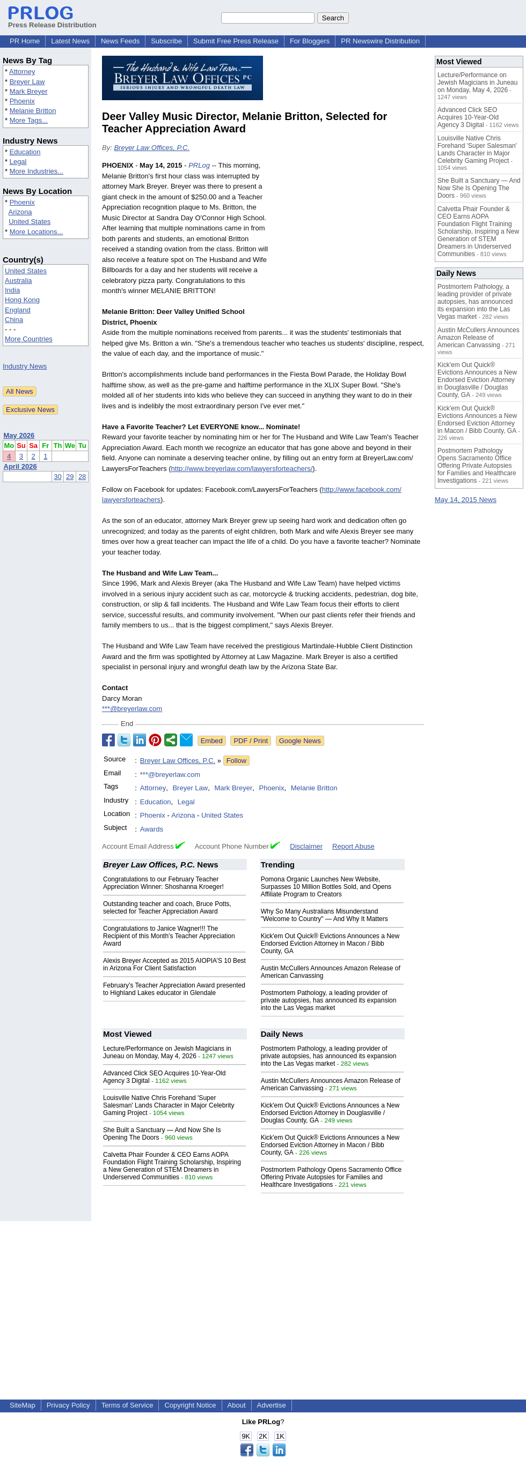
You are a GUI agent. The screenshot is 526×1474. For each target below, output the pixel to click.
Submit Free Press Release (236, 41)
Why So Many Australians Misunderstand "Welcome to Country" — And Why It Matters (324, 915)
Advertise (271, 1405)
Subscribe (166, 41)
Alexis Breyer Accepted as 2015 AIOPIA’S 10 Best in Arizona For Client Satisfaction (174, 964)
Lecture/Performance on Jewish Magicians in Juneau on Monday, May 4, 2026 (167, 1052)
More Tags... (29, 120)
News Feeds (120, 41)
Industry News (25, 366)
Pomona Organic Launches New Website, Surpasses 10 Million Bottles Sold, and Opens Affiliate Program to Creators (326, 887)
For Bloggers (310, 41)
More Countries (29, 339)
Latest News (70, 41)
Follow (237, 761)
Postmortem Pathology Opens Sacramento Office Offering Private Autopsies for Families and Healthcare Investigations (331, 1177)
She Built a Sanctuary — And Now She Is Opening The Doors (479, 188)
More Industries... (36, 171)
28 (82, 477)
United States (29, 222)
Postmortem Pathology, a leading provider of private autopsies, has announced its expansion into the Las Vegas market (329, 1000)
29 (70, 477)
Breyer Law (27, 82)
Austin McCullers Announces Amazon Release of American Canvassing (478, 337)
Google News (300, 741)
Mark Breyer (29, 91)
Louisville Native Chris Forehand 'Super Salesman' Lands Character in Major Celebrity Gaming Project (168, 1105)
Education (25, 152)
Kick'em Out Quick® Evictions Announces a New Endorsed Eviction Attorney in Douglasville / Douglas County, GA (330, 1113)
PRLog (199, 165)
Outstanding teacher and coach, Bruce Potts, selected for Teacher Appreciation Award (167, 907)
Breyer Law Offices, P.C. (151, 148)
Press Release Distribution (52, 21)
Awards (151, 829)
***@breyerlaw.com (132, 709)
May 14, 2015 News (465, 500)
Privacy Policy (68, 1405)
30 (57, 477)
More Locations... (36, 232)
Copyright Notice (190, 1405)
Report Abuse (353, 846)
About (237, 1405)
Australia (18, 280)
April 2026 (20, 466)
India (12, 290)
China (14, 320)
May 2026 (19, 435)
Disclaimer (306, 846)
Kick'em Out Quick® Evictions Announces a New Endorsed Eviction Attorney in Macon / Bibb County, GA (330, 943)
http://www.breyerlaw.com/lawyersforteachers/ (242, 469)
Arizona (20, 212)
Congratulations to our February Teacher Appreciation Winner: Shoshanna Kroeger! (163, 883)
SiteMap (22, 1405)
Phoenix (22, 101)
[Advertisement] (349, 239)
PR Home (25, 41)
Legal (18, 162)
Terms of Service (127, 1405)
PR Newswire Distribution (380, 41)
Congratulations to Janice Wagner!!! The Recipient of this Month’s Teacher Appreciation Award (169, 936)
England (18, 310)
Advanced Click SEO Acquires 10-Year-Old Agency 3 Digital (468, 117)
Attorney (22, 72)
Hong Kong (22, 300)
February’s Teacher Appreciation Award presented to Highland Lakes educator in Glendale (174, 989)
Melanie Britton (33, 111)
